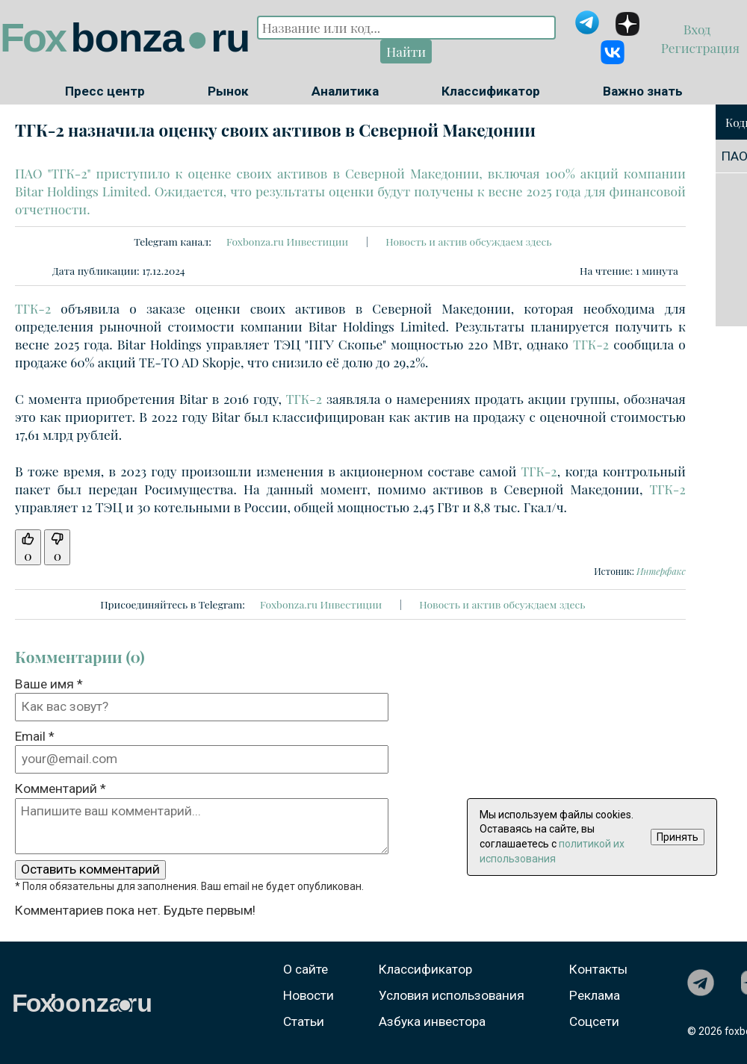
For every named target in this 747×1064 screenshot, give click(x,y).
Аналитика (345, 91)
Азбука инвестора (432, 1021)
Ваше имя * (49, 683)
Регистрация (699, 47)
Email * (35, 736)
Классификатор (490, 91)
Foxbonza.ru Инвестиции (287, 241)
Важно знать (643, 91)
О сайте (305, 969)
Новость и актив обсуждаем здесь (468, 241)
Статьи (303, 1021)
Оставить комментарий (90, 869)
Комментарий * (60, 788)
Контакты (598, 969)
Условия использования (451, 995)
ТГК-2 (33, 308)
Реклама (594, 995)
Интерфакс (661, 571)
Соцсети (594, 1021)
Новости (308, 995)
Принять (677, 837)
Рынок (228, 91)
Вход (699, 28)
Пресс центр (105, 91)
